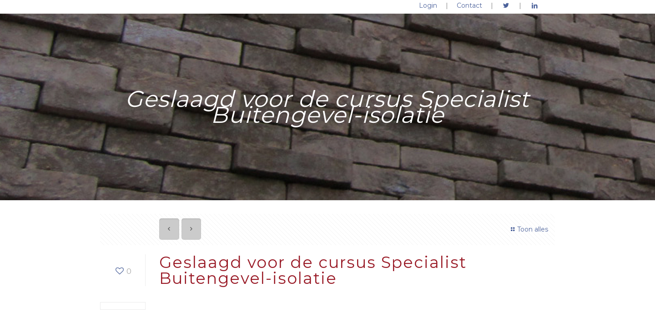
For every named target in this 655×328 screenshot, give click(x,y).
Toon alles (528, 229)
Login (428, 5)
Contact (469, 5)
